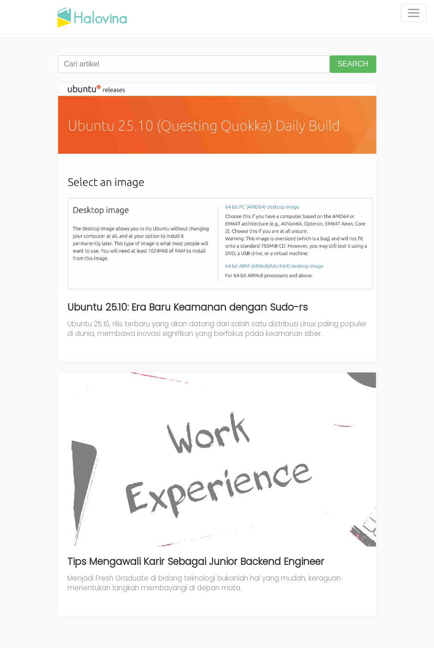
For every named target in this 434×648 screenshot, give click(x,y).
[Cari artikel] (194, 64)
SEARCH (353, 64)
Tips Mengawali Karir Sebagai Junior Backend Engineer (195, 561)
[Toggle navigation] (414, 13)
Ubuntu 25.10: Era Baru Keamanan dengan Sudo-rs (187, 307)
